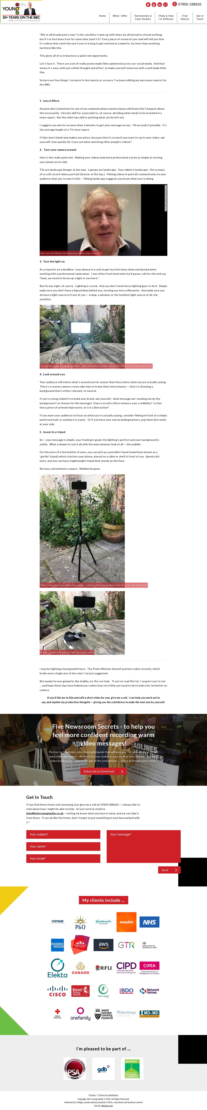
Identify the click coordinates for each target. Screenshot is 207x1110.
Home (102, 16)
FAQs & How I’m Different (166, 17)
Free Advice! (185, 17)
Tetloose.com (107, 1106)
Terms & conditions (108, 1095)
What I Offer (120, 16)
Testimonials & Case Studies (143, 17)
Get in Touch (200, 17)
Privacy (92, 1095)
